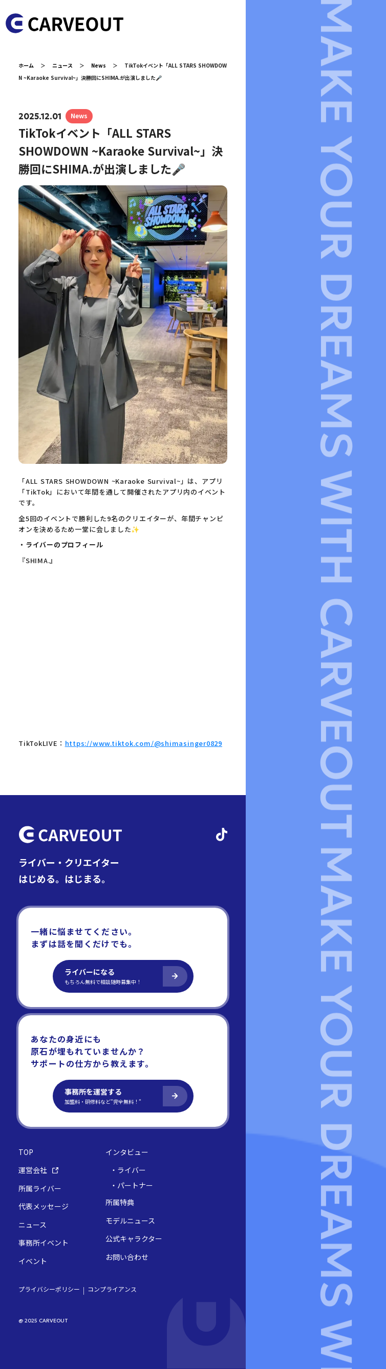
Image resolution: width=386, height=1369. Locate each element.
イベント (32, 1261)
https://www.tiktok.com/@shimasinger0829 (143, 743)
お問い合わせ (126, 1257)
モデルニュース (130, 1221)
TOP (25, 1152)
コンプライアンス (112, 1289)
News (98, 65)
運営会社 (38, 1170)
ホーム (26, 65)
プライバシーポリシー (49, 1289)
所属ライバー (39, 1188)
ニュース (62, 65)
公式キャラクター (133, 1239)
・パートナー (131, 1185)
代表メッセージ (43, 1206)
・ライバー (128, 1170)
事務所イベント (43, 1243)
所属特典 (119, 1202)
